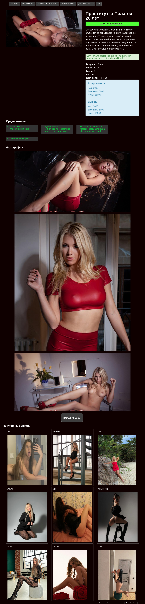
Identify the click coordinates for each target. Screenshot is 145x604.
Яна (8, 431)
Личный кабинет (131, 603)
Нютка (100, 546)
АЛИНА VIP (10, 489)
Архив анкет (111, 603)
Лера (99, 431)
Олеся (54, 489)
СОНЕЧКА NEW (56, 431)
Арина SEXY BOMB (103, 489)
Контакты (120, 603)
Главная (14, 4)
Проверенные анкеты (47, 4)
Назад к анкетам (71, 417)
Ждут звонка (28, 4)
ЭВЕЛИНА (9, 546)
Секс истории (68, 4)
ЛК (99, 4)
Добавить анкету (85, 4)
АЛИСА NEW (56, 546)
